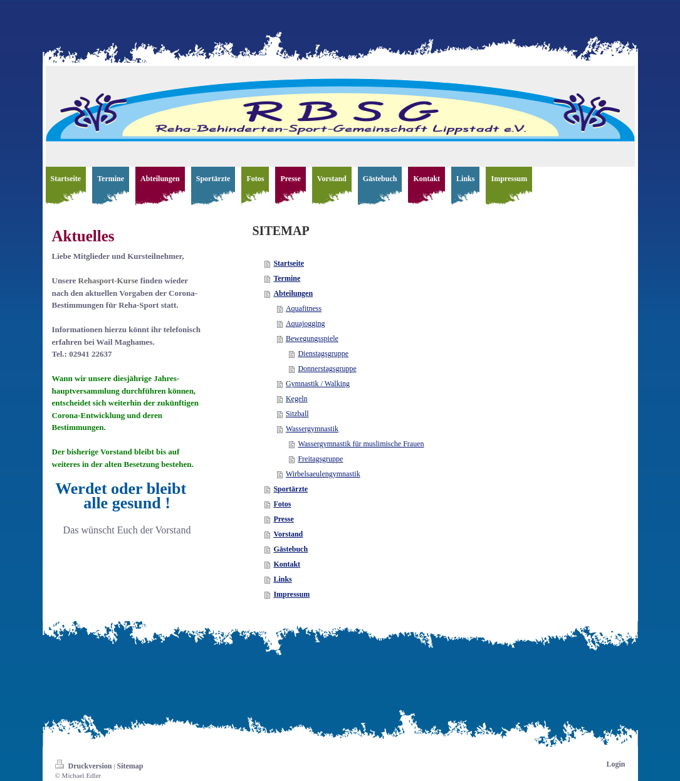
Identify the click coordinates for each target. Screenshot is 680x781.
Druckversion (84, 766)
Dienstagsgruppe (323, 353)
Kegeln (297, 398)
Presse (283, 519)
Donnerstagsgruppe (327, 368)
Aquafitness (304, 308)
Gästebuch (290, 549)
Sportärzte (290, 489)
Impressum (291, 594)
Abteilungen (293, 293)
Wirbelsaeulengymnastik (323, 473)
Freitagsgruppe (320, 458)
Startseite (288, 263)
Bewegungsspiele (312, 338)
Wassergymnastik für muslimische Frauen (361, 443)
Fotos (282, 504)
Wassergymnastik (312, 428)
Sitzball (297, 413)
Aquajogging (305, 323)
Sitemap (130, 766)
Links (282, 579)
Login (615, 764)
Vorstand (288, 534)
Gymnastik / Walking (318, 383)
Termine (286, 278)
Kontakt (286, 564)
